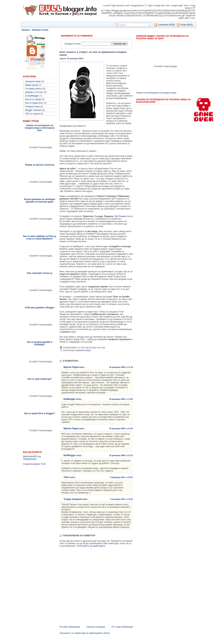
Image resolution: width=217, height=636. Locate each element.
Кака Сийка (122, 106)
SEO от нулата (32, 113)
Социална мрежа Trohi (34, 464)
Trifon (66, 477)
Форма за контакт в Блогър (39, 165)
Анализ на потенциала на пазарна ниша (156, 92)
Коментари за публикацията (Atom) (92, 633)
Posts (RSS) (187, 24)
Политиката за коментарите (91, 546)
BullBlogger (69, 399)
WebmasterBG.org (32, 456)
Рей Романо (120, 216)
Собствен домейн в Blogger (40, 307)
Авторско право (33, 81)
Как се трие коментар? (40, 379)
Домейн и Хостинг (34, 92)
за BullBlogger (32, 96)
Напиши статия (40, 30)
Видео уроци (31, 85)
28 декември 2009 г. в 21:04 (121, 429)
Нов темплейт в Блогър (39, 273)
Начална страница (95, 627)
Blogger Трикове (33, 110)
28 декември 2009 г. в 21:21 (121, 455)
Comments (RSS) (166, 24)
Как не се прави (33, 99)
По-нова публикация (70, 627)
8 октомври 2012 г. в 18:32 (121, 499)
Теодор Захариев (72, 499)
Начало (25, 30)
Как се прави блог (34, 103)
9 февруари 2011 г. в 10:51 (121, 477)
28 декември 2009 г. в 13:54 (121, 399)
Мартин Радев (71, 367)
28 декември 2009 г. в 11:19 (121, 367)
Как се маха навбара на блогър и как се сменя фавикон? (39, 237)
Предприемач (30, 459)
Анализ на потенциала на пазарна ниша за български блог (39, 128)
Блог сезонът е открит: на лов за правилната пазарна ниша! (93, 53)
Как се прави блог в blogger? (39, 413)
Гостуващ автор (33, 88)
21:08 (102, 348)
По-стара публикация (122, 627)
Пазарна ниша (32, 106)
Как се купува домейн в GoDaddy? (39, 343)
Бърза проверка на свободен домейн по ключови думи (39, 200)
